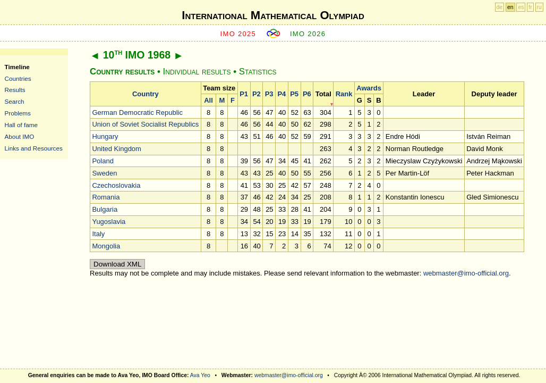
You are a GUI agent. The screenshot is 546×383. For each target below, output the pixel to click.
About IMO (20, 136)
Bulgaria (104, 209)
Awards (368, 88)
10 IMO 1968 (136, 55)
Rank (344, 94)
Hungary (105, 136)
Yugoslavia (108, 222)
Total (323, 94)
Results (15, 89)
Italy (98, 234)
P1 (244, 94)
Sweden (104, 173)
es (521, 7)
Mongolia (106, 246)
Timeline (17, 66)
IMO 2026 (308, 34)
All (208, 100)
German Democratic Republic (137, 112)
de (500, 7)
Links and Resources (34, 148)
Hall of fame (21, 124)
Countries (18, 78)
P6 (307, 94)
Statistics (258, 71)
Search (14, 101)
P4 (281, 94)
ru (539, 7)
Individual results (197, 71)
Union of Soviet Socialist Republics (145, 124)
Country (145, 94)
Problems (18, 113)
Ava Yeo (200, 375)
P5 (294, 94)
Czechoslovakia (116, 185)
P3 (269, 94)
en (510, 7)
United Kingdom (116, 149)
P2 (256, 94)
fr (530, 7)
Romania (106, 197)
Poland (102, 161)
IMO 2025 (238, 34)
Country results (122, 71)
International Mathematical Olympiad (273, 15)
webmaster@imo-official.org (466, 273)
